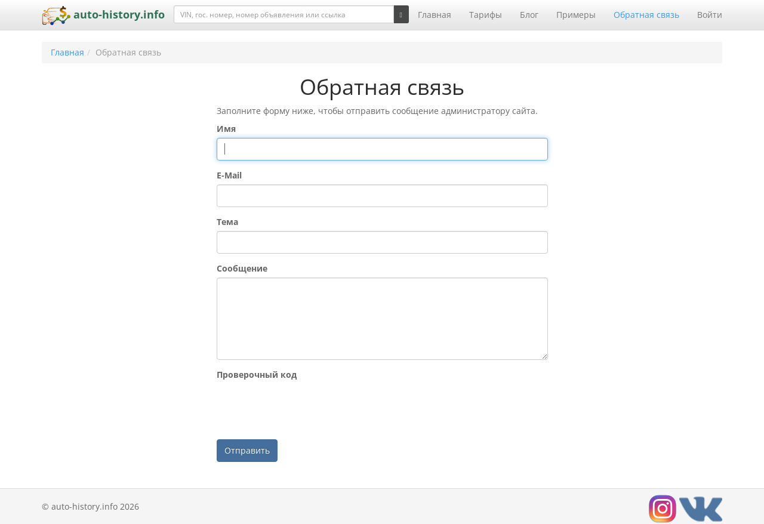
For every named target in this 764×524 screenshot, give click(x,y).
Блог (529, 14)
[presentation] (307, 407)
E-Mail (229, 175)
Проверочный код (257, 374)
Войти (709, 14)
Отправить (247, 450)
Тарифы (485, 14)
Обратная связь (646, 14)
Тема (227, 221)
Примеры (576, 14)
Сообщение (242, 268)
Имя (226, 128)
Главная (434, 14)
